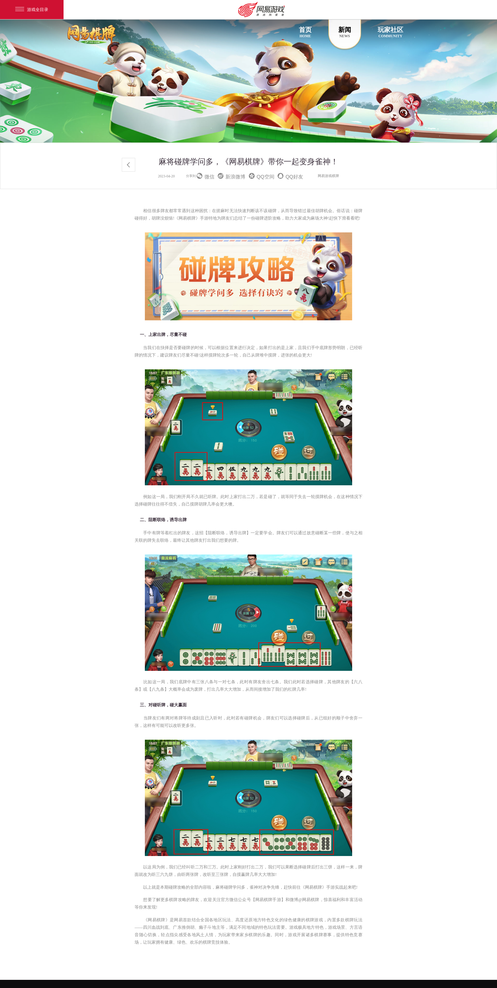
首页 (305, 32)
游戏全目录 (31, 9)
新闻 (344, 32)
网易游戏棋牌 (328, 176)
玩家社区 (390, 32)
